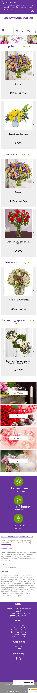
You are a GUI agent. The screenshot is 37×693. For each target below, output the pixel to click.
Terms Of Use (12, 689)
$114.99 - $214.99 (18, 92)
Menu (3, 33)
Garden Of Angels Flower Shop (19, 18)
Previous (3, 75)
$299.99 (19, 369)
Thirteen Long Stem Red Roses (18, 243)
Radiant (18, 84)
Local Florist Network (14, 691)
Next (34, 75)
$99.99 (18, 142)
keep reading (6, 545)
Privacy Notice (24, 689)
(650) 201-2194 (10, 2)
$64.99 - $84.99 (18, 308)
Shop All (24, 47)
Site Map (26, 691)
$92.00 (18, 250)
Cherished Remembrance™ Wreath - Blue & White (18, 362)
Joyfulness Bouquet (18, 134)
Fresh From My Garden (18, 300)
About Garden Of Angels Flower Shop (17, 537)
